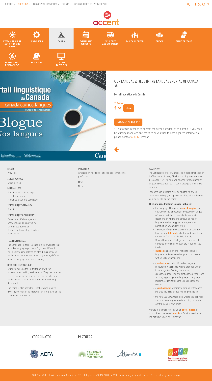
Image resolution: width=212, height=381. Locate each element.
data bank (173, 233)
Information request (128, 122)
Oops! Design (173, 375)
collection (162, 263)
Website (118, 102)
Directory (23, 4)
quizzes (159, 250)
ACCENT (135, 137)
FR (208, 4)
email (176, 313)
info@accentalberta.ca (137, 375)
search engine (188, 208)
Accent (9, 4)
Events (65, 4)
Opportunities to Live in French (90, 4)
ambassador (164, 288)
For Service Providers (45, 4)
